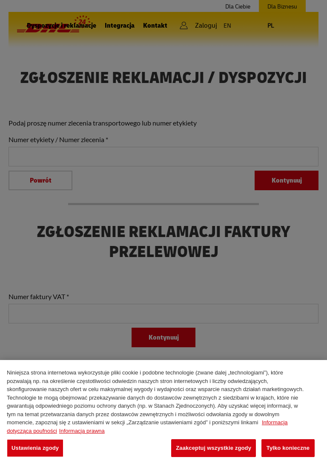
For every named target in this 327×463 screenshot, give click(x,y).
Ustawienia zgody (35, 448)
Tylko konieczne (288, 448)
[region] (163, 411)
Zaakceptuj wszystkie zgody (213, 448)
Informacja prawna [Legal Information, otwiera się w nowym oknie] (82, 431)
